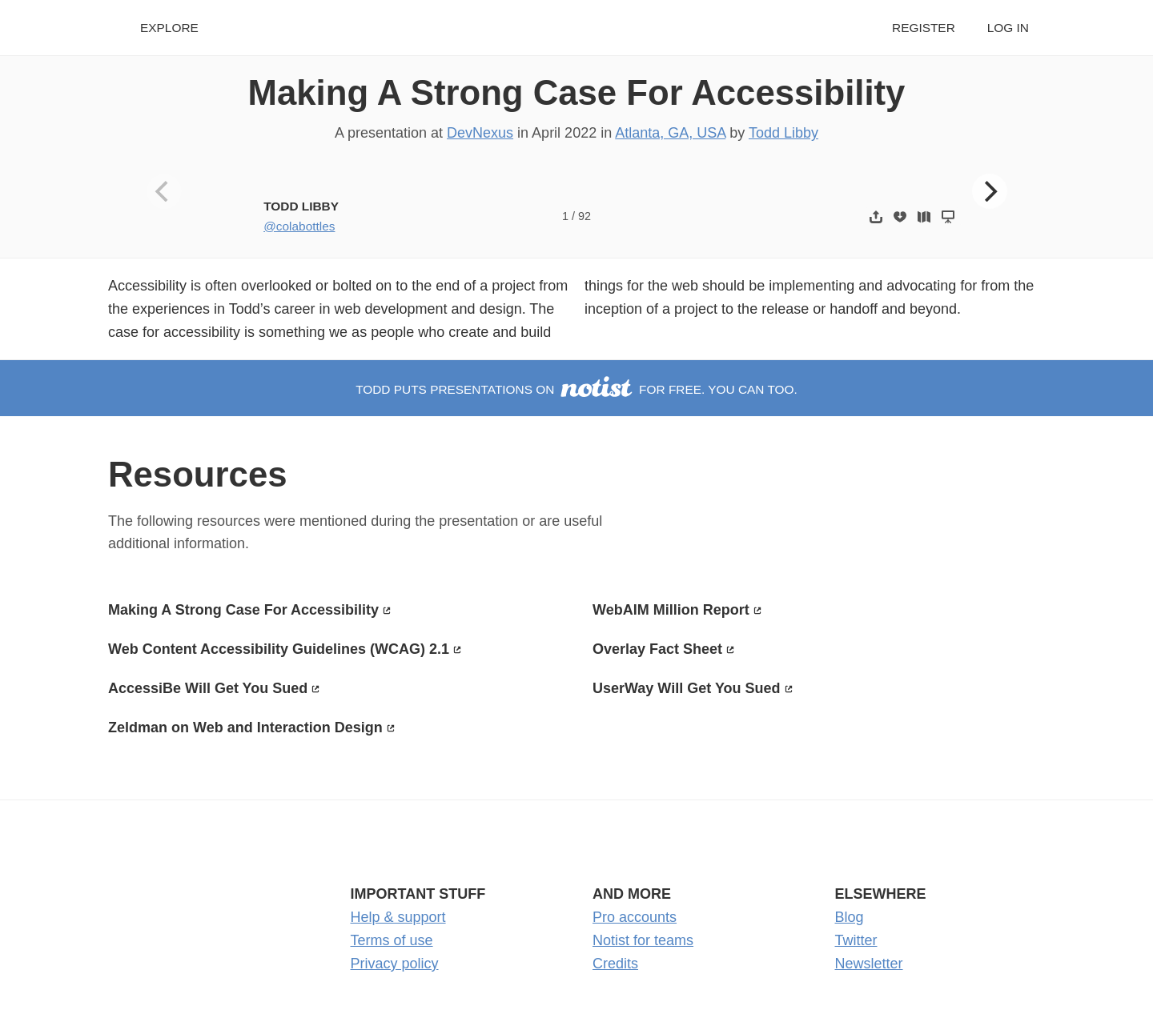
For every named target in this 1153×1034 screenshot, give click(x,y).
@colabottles (299, 226)
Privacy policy (395, 964)
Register (923, 27)
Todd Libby (783, 133)
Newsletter (869, 964)
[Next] (989, 191)
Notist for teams (643, 940)
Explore (169, 27)
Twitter (856, 940)
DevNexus (480, 133)
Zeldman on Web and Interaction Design (245, 727)
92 (584, 216)
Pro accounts (635, 917)
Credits (615, 964)
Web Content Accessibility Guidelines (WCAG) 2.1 (278, 649)
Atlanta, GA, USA (670, 133)
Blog (849, 917)
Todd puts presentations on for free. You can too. (576, 389)
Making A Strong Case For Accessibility (577, 92)
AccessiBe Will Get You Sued (207, 688)
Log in (1008, 27)
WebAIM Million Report (671, 610)
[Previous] (164, 191)
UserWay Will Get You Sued (687, 688)
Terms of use (392, 940)
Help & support (398, 917)
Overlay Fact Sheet (657, 649)
